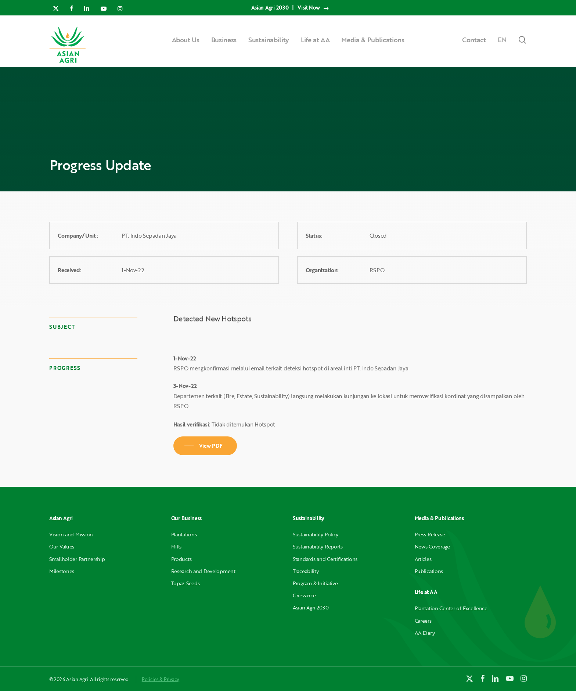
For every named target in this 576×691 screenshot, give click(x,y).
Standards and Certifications (325, 559)
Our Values (61, 546)
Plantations (184, 534)
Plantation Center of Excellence (451, 608)
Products (181, 559)
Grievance (304, 595)
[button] (205, 446)
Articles (423, 559)
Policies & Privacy (160, 679)
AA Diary (425, 633)
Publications (429, 571)
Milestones (61, 571)
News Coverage (432, 546)
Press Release (430, 534)
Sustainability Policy (315, 534)
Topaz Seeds (185, 583)
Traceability (306, 571)
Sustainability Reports (318, 546)
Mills (176, 546)
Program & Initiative (315, 583)
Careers (423, 621)
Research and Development (203, 571)
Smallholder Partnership (77, 559)
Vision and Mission (71, 534)
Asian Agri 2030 (311, 607)
